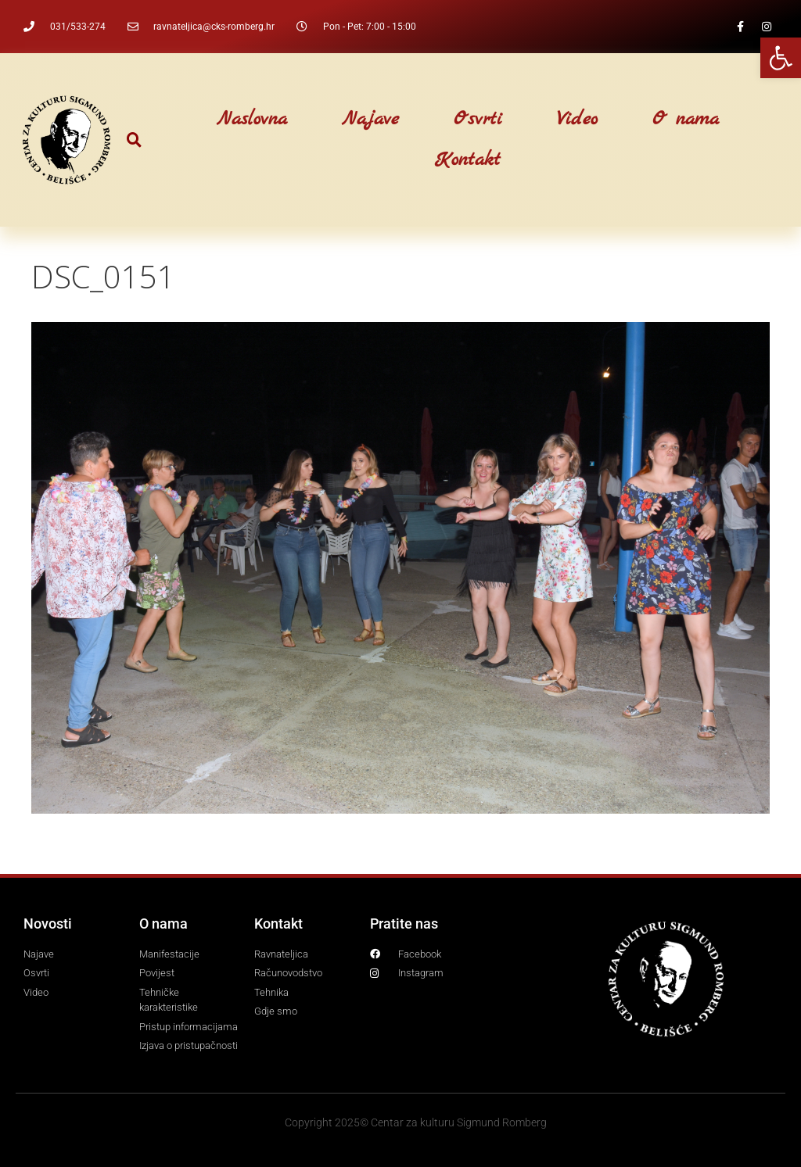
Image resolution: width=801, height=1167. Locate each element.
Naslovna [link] (252, 119)
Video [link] (577, 119)
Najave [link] (370, 119)
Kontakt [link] (468, 160)
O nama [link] (685, 119)
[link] (780, 58)
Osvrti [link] (478, 119)
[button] (134, 140)
